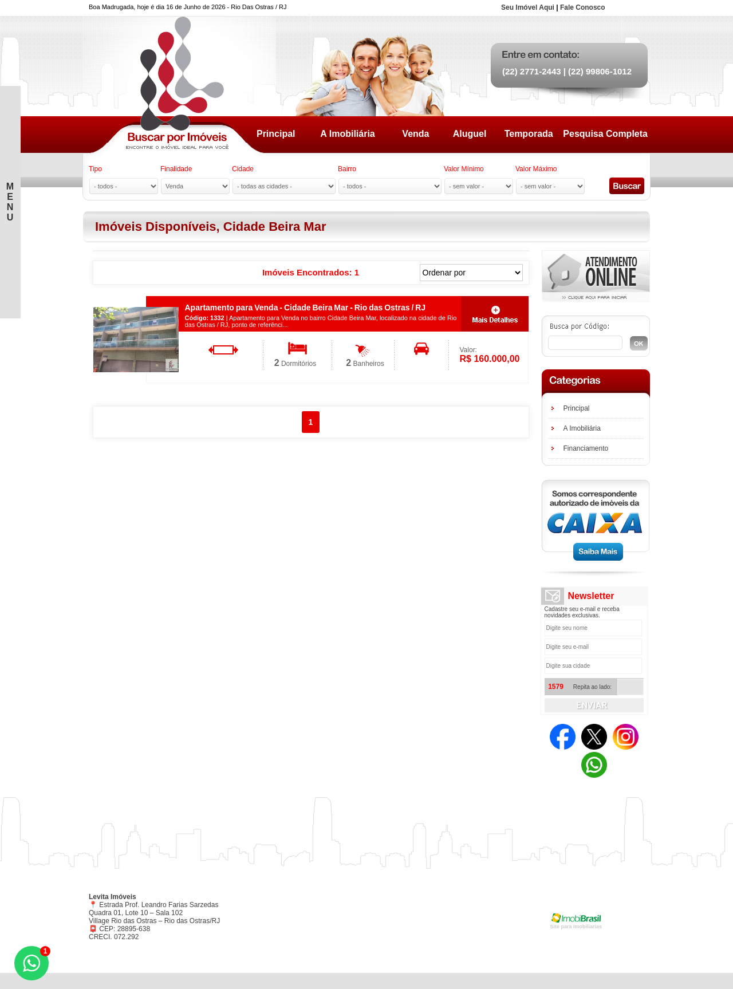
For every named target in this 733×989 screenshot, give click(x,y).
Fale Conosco (582, 7)
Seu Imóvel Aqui (527, 7)
